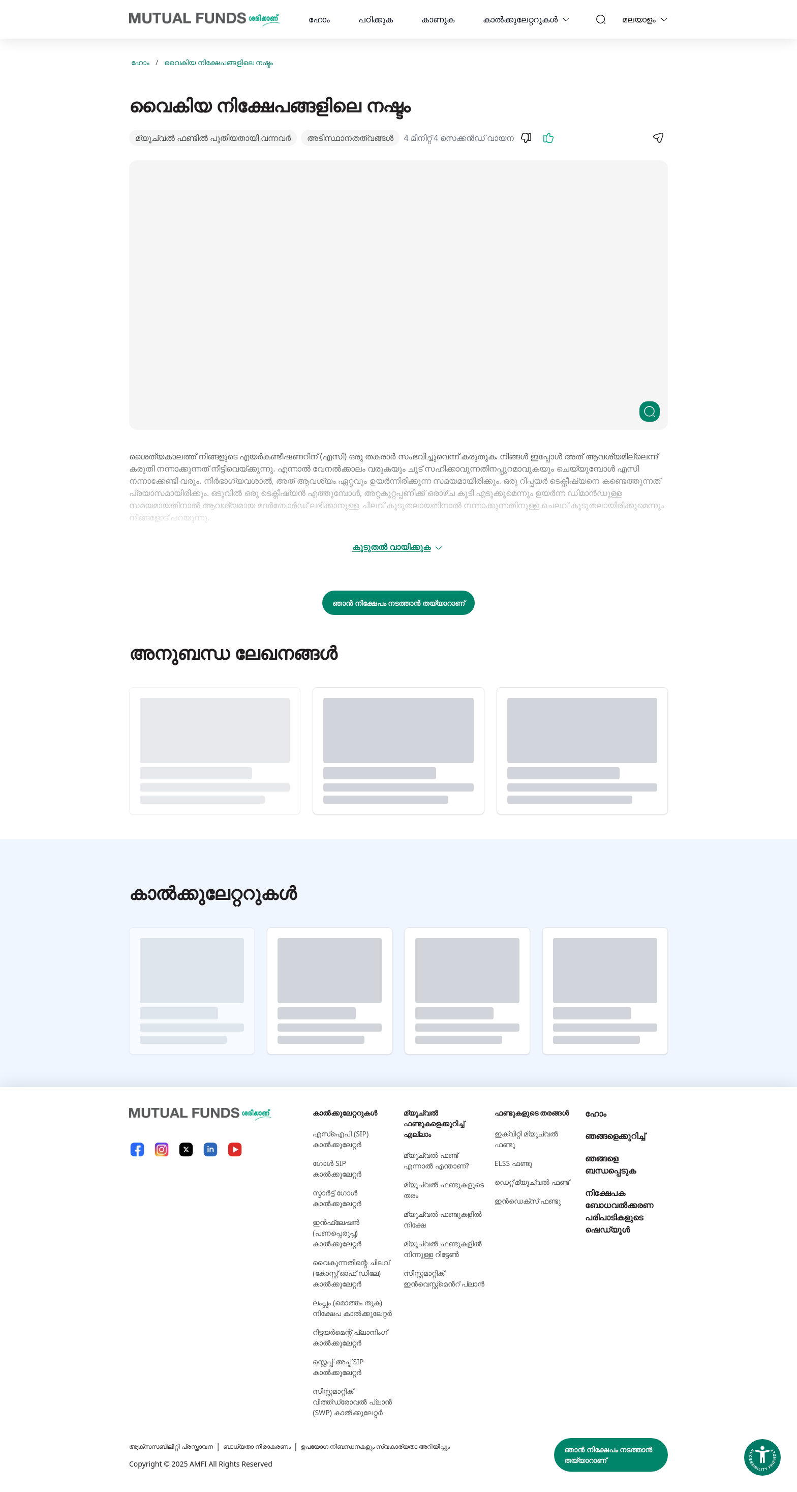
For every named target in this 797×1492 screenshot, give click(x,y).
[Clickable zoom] (649, 411)
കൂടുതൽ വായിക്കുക (397, 546)
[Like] (548, 138)
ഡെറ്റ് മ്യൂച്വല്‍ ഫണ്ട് (532, 1182)
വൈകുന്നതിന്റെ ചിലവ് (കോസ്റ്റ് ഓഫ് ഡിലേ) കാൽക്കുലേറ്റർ (351, 1273)
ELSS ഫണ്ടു (513, 1163)
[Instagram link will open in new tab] (162, 1149)
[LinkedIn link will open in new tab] (210, 1149)
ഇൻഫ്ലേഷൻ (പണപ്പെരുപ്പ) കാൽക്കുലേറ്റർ (337, 1232)
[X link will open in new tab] (186, 1149)
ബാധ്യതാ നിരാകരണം (276, 1446)
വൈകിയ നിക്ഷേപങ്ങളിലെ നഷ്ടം (218, 62)
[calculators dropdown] (566, 19)
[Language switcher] (664, 19)
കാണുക (437, 19)
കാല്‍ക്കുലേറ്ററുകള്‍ (520, 19)
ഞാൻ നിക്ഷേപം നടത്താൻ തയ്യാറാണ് (398, 603)
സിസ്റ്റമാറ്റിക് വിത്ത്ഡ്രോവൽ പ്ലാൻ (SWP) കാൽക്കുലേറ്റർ (352, 1401)
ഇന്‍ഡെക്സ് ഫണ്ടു (528, 1201)
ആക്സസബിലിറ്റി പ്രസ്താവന (178, 1446)
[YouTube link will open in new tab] (235, 1149)
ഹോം (319, 19)
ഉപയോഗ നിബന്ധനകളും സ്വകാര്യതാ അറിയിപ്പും (413, 1446)
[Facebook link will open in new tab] (137, 1149)
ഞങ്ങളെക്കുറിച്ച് (615, 1136)
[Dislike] (526, 138)
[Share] (658, 138)
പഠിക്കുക (375, 19)
